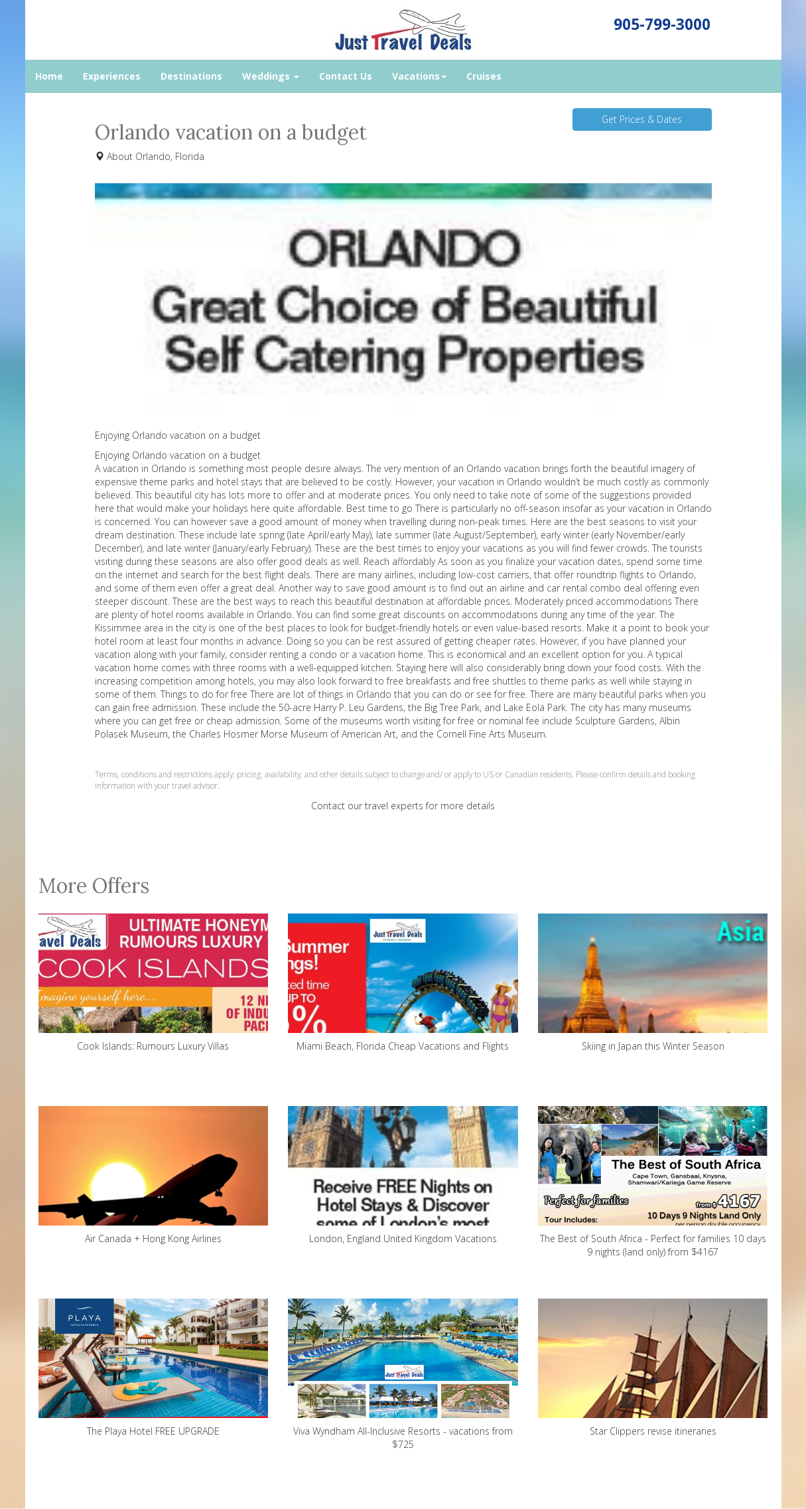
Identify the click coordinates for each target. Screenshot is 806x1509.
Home (49, 76)
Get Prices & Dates (642, 119)
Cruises (484, 76)
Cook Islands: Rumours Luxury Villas (153, 982)
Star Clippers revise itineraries (653, 1368)
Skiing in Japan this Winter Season (653, 982)
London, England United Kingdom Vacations (403, 1175)
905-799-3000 (662, 24)
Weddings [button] (270, 76)
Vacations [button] (419, 76)
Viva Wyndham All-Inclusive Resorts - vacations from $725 (403, 1375)
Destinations (191, 76)
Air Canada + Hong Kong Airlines (153, 1175)
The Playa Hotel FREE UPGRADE (153, 1368)
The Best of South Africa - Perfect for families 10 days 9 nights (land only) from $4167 (653, 1182)
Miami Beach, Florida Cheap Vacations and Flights (403, 982)
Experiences (112, 76)
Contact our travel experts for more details (403, 805)
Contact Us (345, 76)
